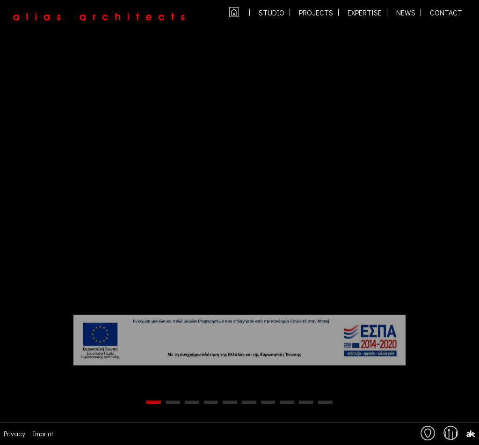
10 (325, 402)
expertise (365, 12)
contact (446, 12)
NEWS (405, 12)
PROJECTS (316, 12)
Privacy (14, 433)
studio (271, 12)
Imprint (43, 433)
